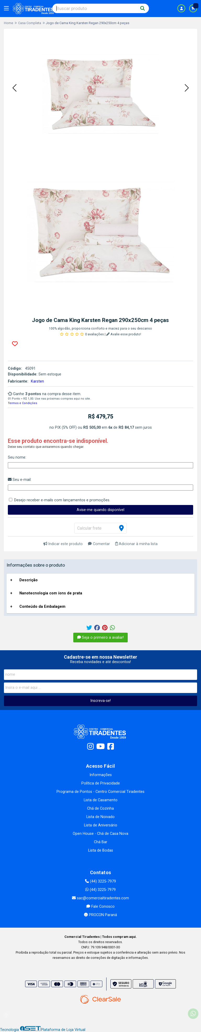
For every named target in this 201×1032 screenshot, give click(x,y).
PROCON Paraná (100, 915)
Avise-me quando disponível (100, 510)
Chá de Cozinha (100, 808)
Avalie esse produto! (123, 334)
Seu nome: (17, 457)
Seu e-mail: (19, 479)
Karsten (37, 381)
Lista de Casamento (101, 800)
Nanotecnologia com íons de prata (50, 593)
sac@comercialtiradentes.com (100, 898)
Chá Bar (100, 842)
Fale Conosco (100, 906)
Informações (101, 775)
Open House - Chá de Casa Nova (100, 833)
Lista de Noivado (100, 817)
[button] (14, 88)
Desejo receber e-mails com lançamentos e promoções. (62, 500)
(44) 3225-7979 (100, 881)
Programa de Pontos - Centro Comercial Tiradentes (100, 791)
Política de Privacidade (100, 783)
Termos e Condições (22, 403)
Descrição (28, 580)
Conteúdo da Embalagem (42, 606)
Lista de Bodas (100, 850)
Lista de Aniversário (100, 825)
